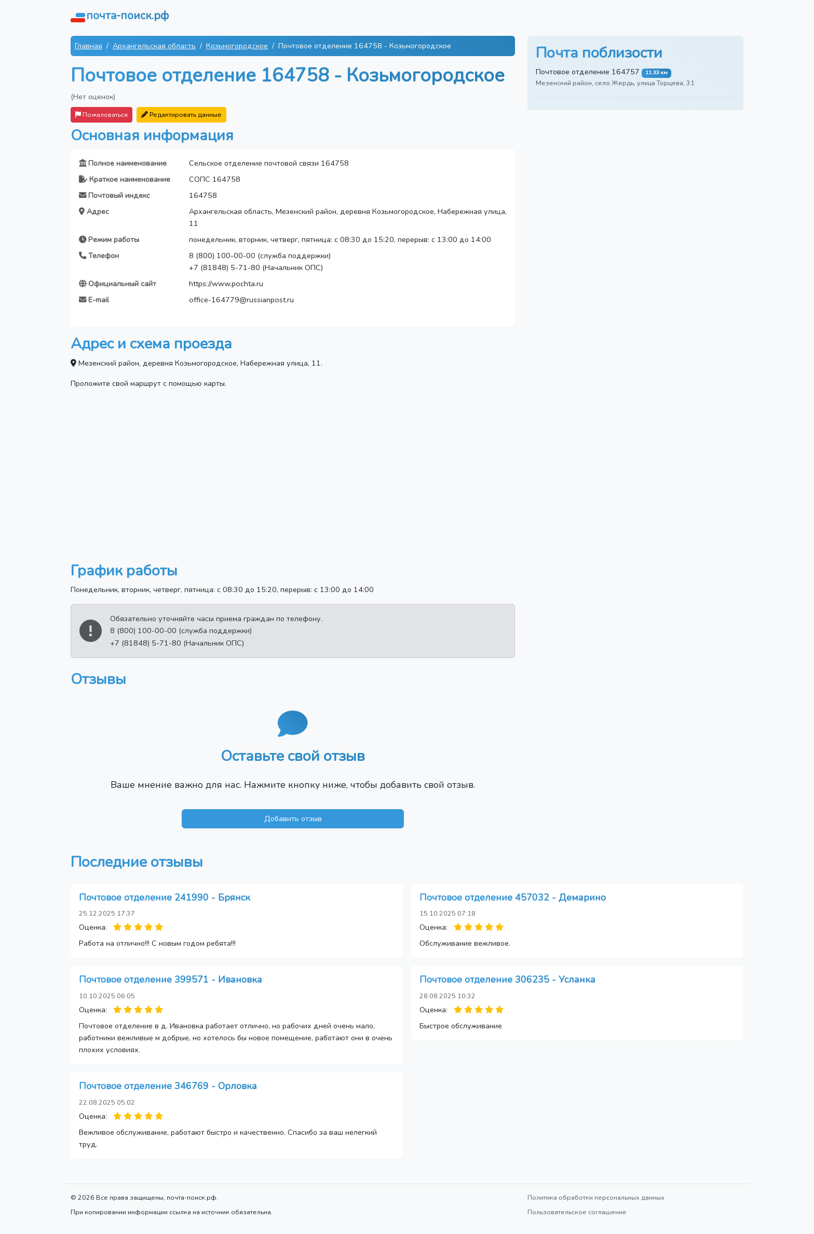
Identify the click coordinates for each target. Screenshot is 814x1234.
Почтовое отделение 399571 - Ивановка (170, 979)
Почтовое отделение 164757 (588, 71)
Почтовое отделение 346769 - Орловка (168, 1086)
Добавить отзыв (293, 818)
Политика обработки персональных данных (595, 1197)
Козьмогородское (237, 46)
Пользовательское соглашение (577, 1212)
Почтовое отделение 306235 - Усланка (507, 979)
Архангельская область (154, 46)
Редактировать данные (181, 114)
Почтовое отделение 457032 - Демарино (512, 897)
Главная (88, 46)
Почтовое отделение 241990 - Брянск (164, 897)
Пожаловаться (101, 114)
